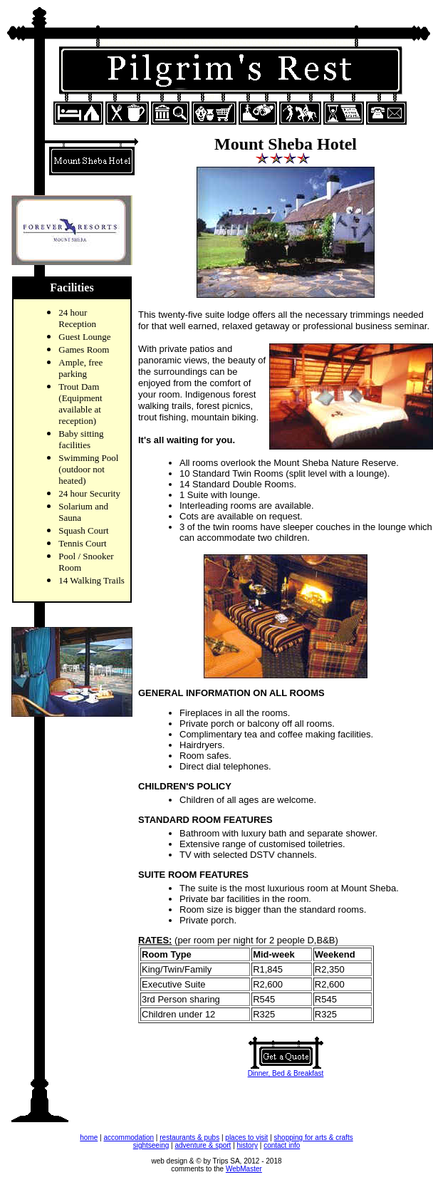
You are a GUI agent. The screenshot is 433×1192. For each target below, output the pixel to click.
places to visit (246, 1137)
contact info (282, 1145)
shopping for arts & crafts (313, 1137)
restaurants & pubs (189, 1137)
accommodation (128, 1137)
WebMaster (244, 1169)
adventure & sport (202, 1145)
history (247, 1145)
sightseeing (151, 1145)
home (89, 1137)
